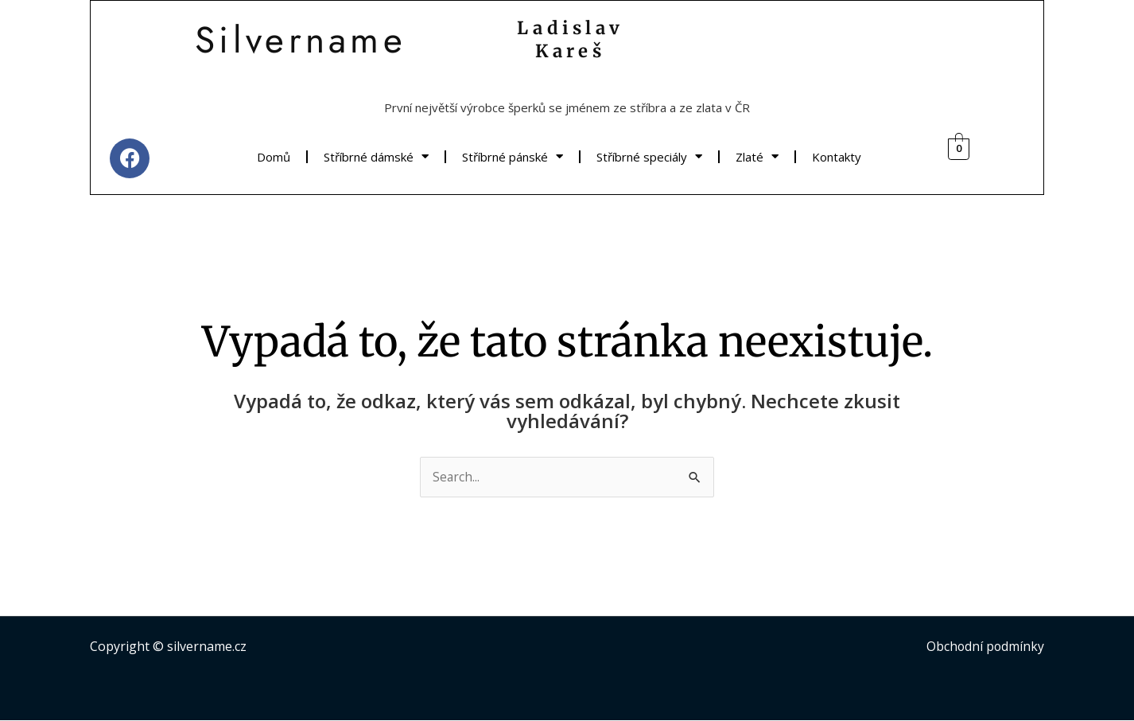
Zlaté (757, 156)
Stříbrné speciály (649, 156)
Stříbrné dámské (376, 156)
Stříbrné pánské (512, 156)
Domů (273, 157)
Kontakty (836, 157)
